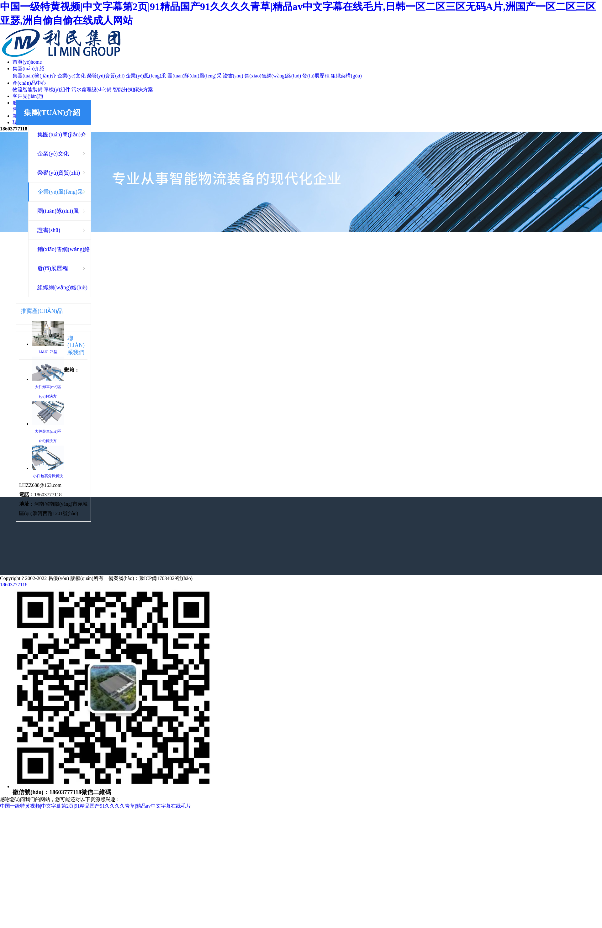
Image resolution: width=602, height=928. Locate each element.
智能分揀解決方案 (133, 89)
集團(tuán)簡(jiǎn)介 (34, 75)
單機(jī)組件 (57, 89)
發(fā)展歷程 (316, 75)
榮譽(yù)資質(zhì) (106, 75)
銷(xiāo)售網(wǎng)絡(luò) (273, 75)
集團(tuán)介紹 (29, 68)
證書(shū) (233, 75)
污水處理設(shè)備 (91, 89)
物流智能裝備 (28, 89)
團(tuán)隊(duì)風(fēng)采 (194, 75)
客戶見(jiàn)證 (28, 96)
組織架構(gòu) (346, 75)
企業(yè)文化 (71, 75)
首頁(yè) (27, 62)
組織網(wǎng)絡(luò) (62, 287)
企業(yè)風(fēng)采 (146, 75)
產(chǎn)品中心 (29, 83)
